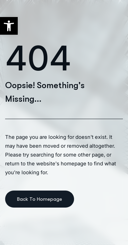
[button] (9, 26)
